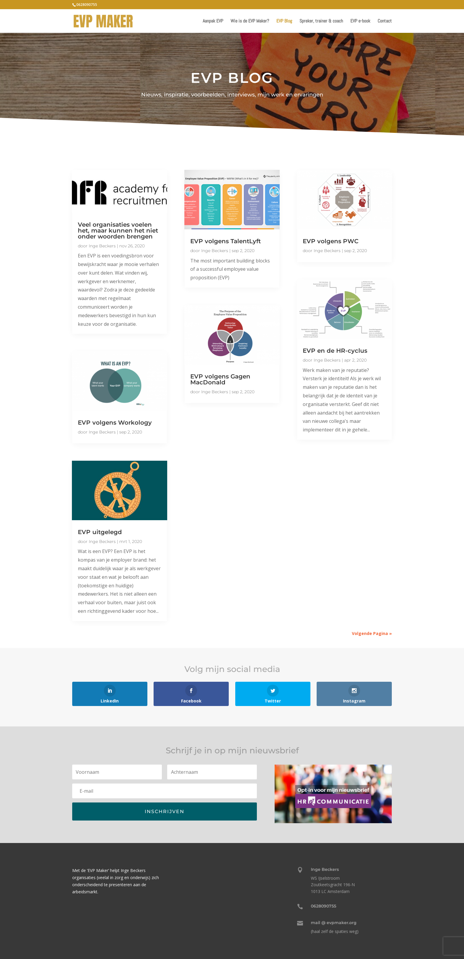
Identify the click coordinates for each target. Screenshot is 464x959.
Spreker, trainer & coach (321, 21)
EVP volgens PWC (330, 241)
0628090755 (86, 4)
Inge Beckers (102, 246)
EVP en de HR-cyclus (335, 350)
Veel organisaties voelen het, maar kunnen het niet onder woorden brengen (118, 230)
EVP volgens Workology (115, 422)
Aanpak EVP (213, 21)
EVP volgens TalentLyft (225, 241)
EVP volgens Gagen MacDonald (220, 379)
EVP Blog (284, 21)
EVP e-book (360, 21)
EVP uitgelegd (100, 532)
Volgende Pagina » (372, 633)
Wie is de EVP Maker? (250, 21)
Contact (385, 21)
